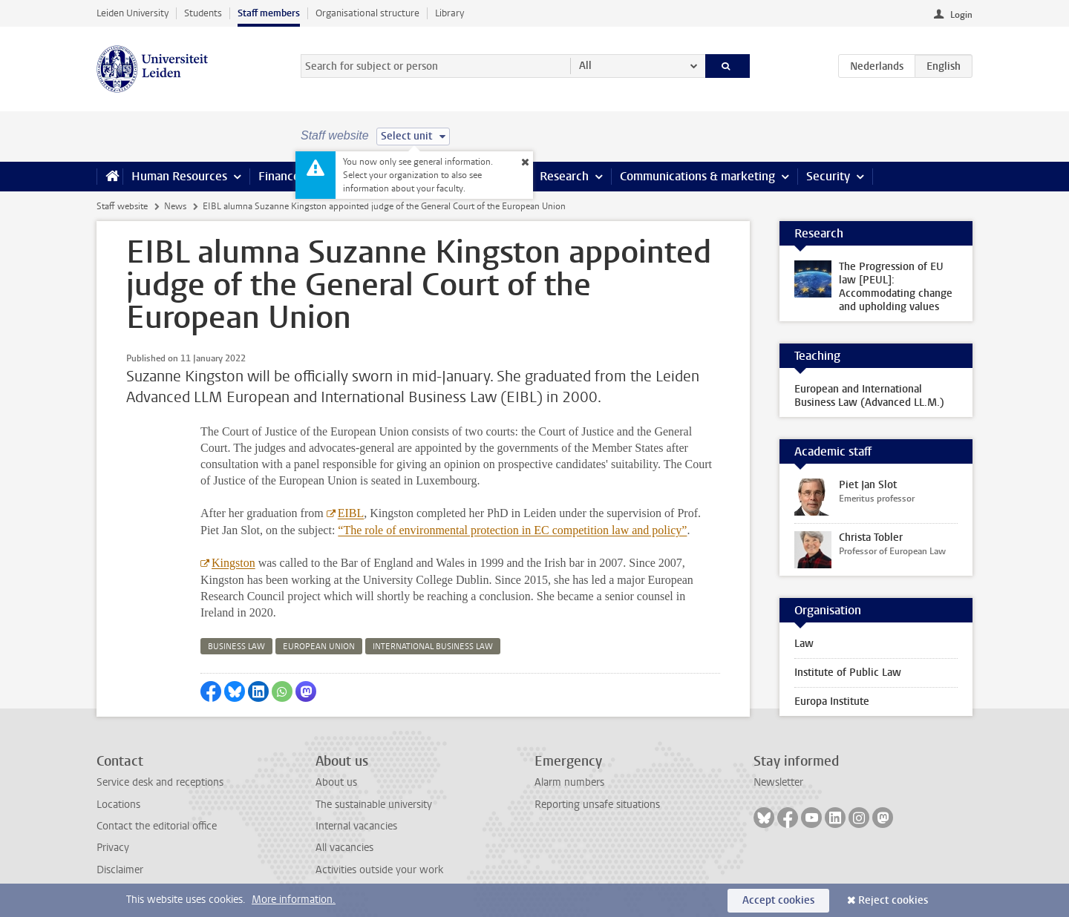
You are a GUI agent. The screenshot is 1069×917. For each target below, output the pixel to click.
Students (203, 13)
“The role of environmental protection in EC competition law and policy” (512, 530)
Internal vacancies (356, 826)
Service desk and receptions (160, 782)
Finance (279, 176)
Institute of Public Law (847, 672)
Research (564, 176)
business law (236, 646)
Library (449, 13)
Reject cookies (893, 900)
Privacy (113, 848)
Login (961, 15)
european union (319, 646)
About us (336, 782)
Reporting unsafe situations (597, 805)
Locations (118, 805)
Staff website (122, 206)
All (585, 66)
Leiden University (133, 13)
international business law (433, 646)
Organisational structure (367, 13)
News (175, 206)
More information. (294, 900)
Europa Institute (831, 701)
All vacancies (344, 848)
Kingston (233, 562)
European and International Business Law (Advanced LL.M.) (869, 396)
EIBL (351, 513)
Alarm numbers (569, 782)
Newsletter (778, 782)
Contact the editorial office (157, 826)
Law (804, 644)
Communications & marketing (697, 176)
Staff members (269, 13)
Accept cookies (778, 900)
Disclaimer (120, 870)
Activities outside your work (379, 870)
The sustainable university (374, 805)
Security (828, 176)
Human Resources (179, 176)
